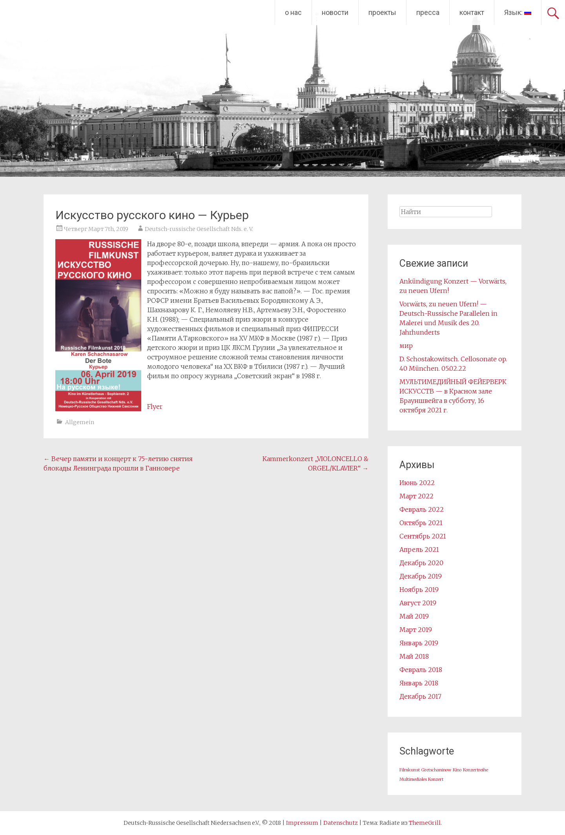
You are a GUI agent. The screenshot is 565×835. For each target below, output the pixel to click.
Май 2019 (414, 616)
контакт (471, 12)
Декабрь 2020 (421, 563)
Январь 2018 (418, 683)
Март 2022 (416, 496)
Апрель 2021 (419, 549)
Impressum (302, 822)
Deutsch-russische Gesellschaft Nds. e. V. (199, 229)
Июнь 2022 (417, 483)
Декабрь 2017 (420, 696)
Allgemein (79, 422)
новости (335, 12)
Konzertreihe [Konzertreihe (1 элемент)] (475, 770)
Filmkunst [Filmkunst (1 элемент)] (409, 770)
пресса (427, 12)
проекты (382, 12)
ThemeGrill (425, 822)
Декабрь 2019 (420, 576)
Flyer (154, 406)
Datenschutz (340, 822)
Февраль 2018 (420, 670)
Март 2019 (415, 630)
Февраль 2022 (421, 509)
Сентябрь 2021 (422, 536)
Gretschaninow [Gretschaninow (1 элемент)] (436, 770)
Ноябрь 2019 (419, 589)
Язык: (517, 12)
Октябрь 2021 (421, 523)
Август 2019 (417, 603)
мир (406, 346)
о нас (293, 12)
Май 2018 (414, 656)
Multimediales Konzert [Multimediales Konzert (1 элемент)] (421, 779)
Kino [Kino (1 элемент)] (457, 770)
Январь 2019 (418, 643)
